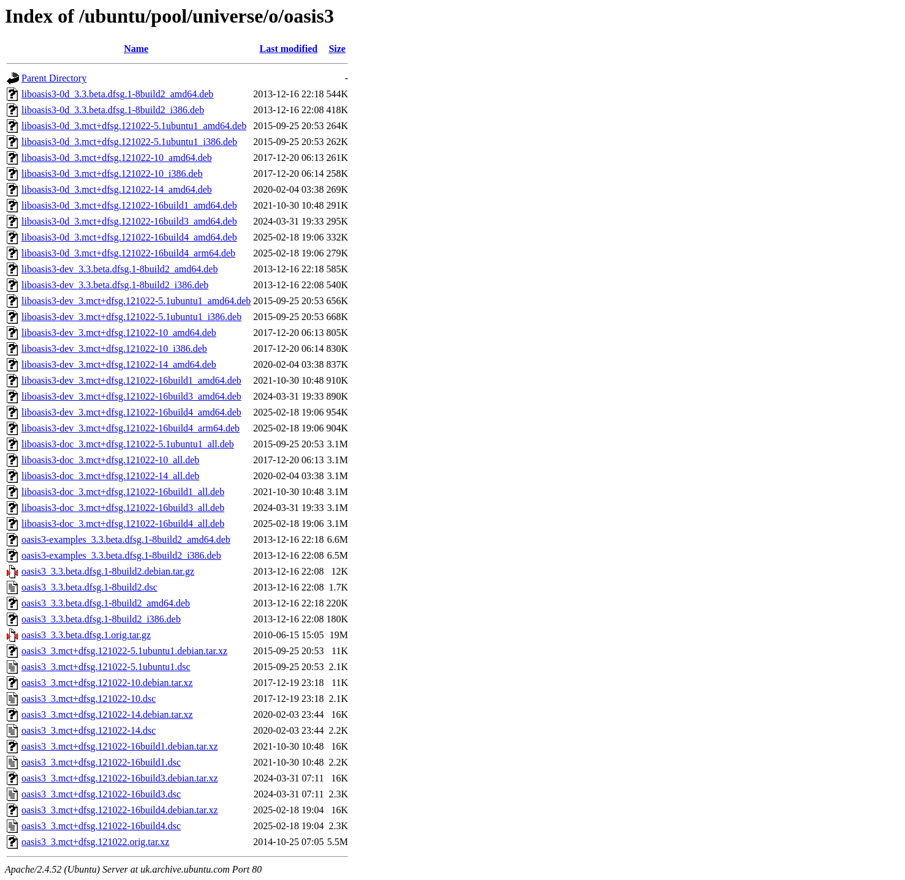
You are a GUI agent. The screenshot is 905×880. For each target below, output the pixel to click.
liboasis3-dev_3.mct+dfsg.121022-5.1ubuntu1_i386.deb (131, 316)
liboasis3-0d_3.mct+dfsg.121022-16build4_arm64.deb (128, 253)
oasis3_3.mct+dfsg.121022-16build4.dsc (101, 826)
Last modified (289, 48)
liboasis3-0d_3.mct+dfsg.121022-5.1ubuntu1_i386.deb (129, 141)
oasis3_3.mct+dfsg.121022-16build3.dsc (101, 794)
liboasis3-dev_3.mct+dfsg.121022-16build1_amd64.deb (131, 380)
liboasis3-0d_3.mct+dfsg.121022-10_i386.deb (112, 173)
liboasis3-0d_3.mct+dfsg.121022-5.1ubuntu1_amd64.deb (133, 126)
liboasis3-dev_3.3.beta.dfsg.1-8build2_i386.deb (114, 285)
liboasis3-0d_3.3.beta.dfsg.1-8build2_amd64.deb (117, 94)
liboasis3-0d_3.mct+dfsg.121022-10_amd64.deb (116, 157)
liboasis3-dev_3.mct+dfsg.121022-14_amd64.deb (118, 364)
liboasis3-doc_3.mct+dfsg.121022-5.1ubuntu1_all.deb (127, 444)
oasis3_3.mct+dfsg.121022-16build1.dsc (101, 762)
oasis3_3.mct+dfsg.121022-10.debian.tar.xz (107, 682)
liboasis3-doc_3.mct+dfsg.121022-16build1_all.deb (122, 492)
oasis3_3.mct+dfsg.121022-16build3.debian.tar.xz (119, 778)
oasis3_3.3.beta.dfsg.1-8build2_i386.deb (101, 619)
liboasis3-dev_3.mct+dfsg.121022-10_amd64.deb (118, 332)
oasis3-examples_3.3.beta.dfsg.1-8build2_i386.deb (121, 555)
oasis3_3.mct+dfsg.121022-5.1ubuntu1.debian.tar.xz (124, 651)
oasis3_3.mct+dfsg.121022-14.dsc (88, 730)
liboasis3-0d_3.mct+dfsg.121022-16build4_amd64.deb (129, 237)
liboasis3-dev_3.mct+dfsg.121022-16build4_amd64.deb (131, 412)
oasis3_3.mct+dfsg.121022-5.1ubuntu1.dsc (106, 667)
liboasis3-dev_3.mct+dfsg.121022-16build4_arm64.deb (130, 428)
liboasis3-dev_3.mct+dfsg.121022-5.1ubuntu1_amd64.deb (136, 301)
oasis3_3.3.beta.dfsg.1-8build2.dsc (89, 587)
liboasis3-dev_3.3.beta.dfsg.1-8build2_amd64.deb (119, 269)
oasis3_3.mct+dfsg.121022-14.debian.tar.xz (107, 714)
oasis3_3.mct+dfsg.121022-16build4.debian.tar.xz (119, 810)
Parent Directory (53, 78)
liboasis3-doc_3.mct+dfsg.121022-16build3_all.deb (122, 507)
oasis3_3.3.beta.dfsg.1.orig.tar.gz (86, 635)
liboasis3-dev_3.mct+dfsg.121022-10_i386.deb (114, 348)
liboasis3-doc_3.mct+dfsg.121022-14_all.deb (110, 476)
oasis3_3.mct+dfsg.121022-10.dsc (88, 698)
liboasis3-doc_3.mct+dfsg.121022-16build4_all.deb (122, 523)
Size (337, 48)
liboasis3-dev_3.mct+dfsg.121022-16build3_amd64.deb (131, 396)
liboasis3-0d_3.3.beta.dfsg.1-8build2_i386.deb (112, 110)
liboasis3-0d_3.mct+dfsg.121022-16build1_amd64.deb (129, 205)
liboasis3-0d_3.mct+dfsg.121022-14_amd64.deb (116, 189)
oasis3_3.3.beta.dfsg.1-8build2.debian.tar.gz (107, 571)
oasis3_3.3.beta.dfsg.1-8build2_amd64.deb (105, 603)
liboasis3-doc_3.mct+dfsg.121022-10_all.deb (110, 460)
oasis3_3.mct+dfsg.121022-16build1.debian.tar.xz (119, 746)
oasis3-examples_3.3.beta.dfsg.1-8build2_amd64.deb (125, 539)
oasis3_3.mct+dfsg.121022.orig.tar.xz (95, 842)
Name (136, 48)
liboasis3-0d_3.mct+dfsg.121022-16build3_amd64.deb (129, 221)
